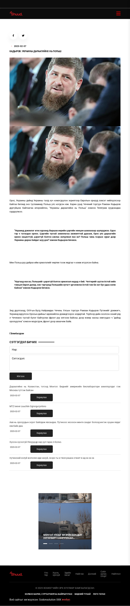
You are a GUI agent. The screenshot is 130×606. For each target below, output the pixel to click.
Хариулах (42, 397)
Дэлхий (92, 574)
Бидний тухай (83, 594)
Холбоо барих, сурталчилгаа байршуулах (48, 594)
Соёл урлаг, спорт (104, 574)
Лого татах (99, 594)
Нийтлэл (116, 574)
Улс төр (46, 574)
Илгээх (20, 376)
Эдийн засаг (67, 574)
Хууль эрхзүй (56, 574)
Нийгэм (79, 574)
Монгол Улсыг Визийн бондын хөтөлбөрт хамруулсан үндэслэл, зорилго (62, 537)
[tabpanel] (65, 521)
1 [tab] (45, 480)
